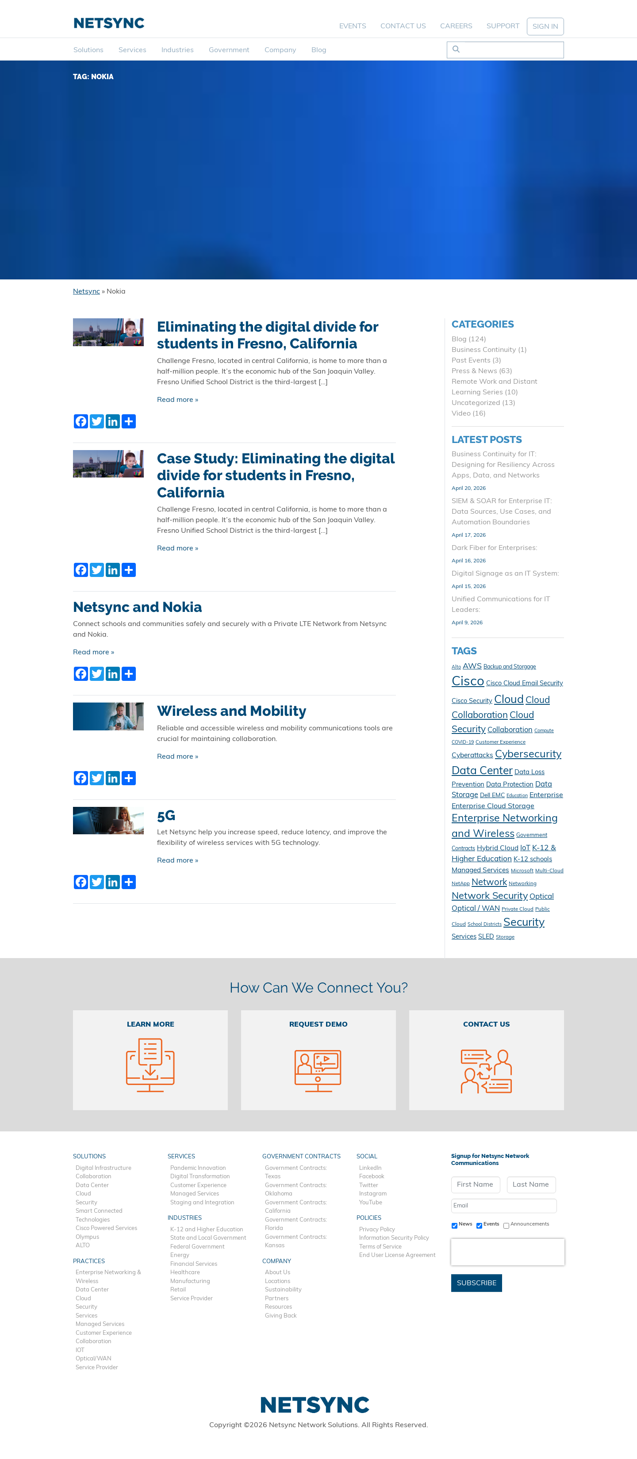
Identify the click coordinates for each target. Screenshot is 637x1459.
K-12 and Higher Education (206, 1230)
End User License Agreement (397, 1255)
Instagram (373, 1194)
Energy (179, 1255)
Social (367, 1157)
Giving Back (281, 1316)
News (465, 1224)
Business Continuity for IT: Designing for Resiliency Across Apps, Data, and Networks (503, 465)
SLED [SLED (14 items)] (486, 937)
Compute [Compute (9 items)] (544, 731)
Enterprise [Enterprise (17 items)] (546, 795)
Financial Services (193, 1264)
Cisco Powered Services (106, 1228)
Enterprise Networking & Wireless (108, 1277)
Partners (276, 1299)
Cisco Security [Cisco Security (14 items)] (472, 701)
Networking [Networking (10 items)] (523, 883)
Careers (456, 26)
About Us (277, 1273)
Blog (318, 50)
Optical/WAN (93, 1359)
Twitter (368, 1185)
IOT (80, 1350)
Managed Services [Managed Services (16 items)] (480, 870)
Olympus (87, 1237)
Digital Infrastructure (103, 1168)
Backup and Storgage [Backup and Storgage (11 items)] (510, 667)
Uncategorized (476, 403)
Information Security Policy (394, 1238)
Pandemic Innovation (198, 1168)
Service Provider (97, 1368)
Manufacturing (190, 1281)
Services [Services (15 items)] (464, 937)
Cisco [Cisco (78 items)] (468, 682)
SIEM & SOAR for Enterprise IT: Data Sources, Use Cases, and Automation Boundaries (502, 512)
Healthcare (185, 1273)
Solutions (88, 50)
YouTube (370, 1203)
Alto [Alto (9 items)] (456, 667)
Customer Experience (104, 1333)
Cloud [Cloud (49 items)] (509, 700)
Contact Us (403, 26)
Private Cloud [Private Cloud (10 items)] (517, 909)
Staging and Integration (202, 1203)
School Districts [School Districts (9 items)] (485, 924)
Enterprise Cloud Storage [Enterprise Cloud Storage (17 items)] (493, 806)
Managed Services (100, 1324)
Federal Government (197, 1247)
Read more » (177, 400)
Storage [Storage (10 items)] (505, 937)
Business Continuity (484, 350)
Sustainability (283, 1290)
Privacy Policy (377, 1230)
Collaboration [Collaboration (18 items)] (510, 730)
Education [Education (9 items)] (517, 796)
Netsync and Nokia (137, 607)
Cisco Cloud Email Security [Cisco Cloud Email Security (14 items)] (524, 683)
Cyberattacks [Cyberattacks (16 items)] (472, 755)
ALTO (83, 1246)
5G (166, 815)
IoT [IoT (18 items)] (525, 848)
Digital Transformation (200, 1177)
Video (461, 413)
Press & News (474, 371)
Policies (369, 1218)
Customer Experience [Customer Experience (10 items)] (501, 742)
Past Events (471, 360)
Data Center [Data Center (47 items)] (482, 771)
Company (280, 50)
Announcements (529, 1224)
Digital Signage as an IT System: (505, 573)
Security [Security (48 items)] (524, 922)
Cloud (83, 1194)
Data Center (92, 1185)
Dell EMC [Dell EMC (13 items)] (492, 795)
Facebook (371, 1177)
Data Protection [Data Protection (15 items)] (509, 785)
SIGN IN (545, 27)
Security (86, 1203)
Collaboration (93, 1177)
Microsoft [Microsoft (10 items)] (522, 871)
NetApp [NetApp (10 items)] (461, 883)
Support (503, 26)
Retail (178, 1290)
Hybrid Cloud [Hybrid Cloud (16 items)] (497, 848)
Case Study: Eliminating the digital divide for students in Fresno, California (276, 475)
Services (132, 50)
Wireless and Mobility (232, 711)
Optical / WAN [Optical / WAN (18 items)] (476, 909)
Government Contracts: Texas (296, 1172)
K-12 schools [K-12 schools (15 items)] (533, 859)
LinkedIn (370, 1168)
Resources (278, 1307)
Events (352, 26)
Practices (89, 1261)
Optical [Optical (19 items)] (542, 897)
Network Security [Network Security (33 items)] (490, 896)
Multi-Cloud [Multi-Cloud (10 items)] (549, 871)
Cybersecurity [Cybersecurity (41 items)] (528, 754)
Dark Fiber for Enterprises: (494, 548)
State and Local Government (208, 1238)
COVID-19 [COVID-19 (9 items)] (463, 742)
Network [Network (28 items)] (489, 882)
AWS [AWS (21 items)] (472, 666)
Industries (177, 50)
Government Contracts (301, 1157)
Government (229, 50)
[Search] (514, 50)
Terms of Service (380, 1247)
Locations (277, 1281)
